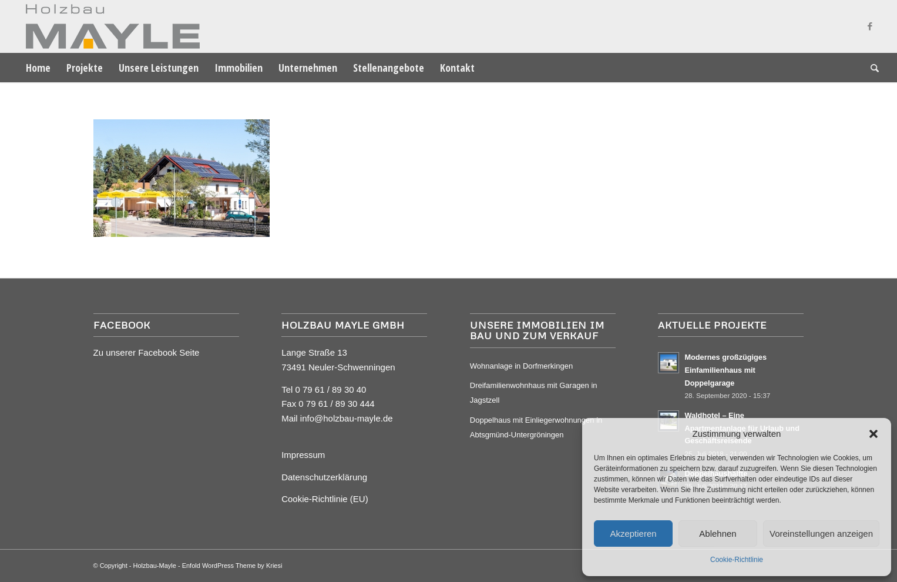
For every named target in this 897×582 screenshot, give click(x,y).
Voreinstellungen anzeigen (821, 533)
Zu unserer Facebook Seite (146, 352)
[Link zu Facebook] (870, 26)
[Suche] (871, 67)
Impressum (303, 455)
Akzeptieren (633, 533)
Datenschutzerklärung (324, 477)
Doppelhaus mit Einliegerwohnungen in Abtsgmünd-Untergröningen (536, 427)
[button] (873, 434)
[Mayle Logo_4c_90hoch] (109, 26)
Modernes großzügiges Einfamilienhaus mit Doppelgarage (725, 370)
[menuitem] (38, 67)
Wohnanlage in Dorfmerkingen (521, 366)
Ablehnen (717, 533)
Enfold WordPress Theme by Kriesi (232, 565)
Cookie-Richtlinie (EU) (324, 499)
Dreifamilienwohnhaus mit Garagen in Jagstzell (533, 392)
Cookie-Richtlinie (736, 560)
